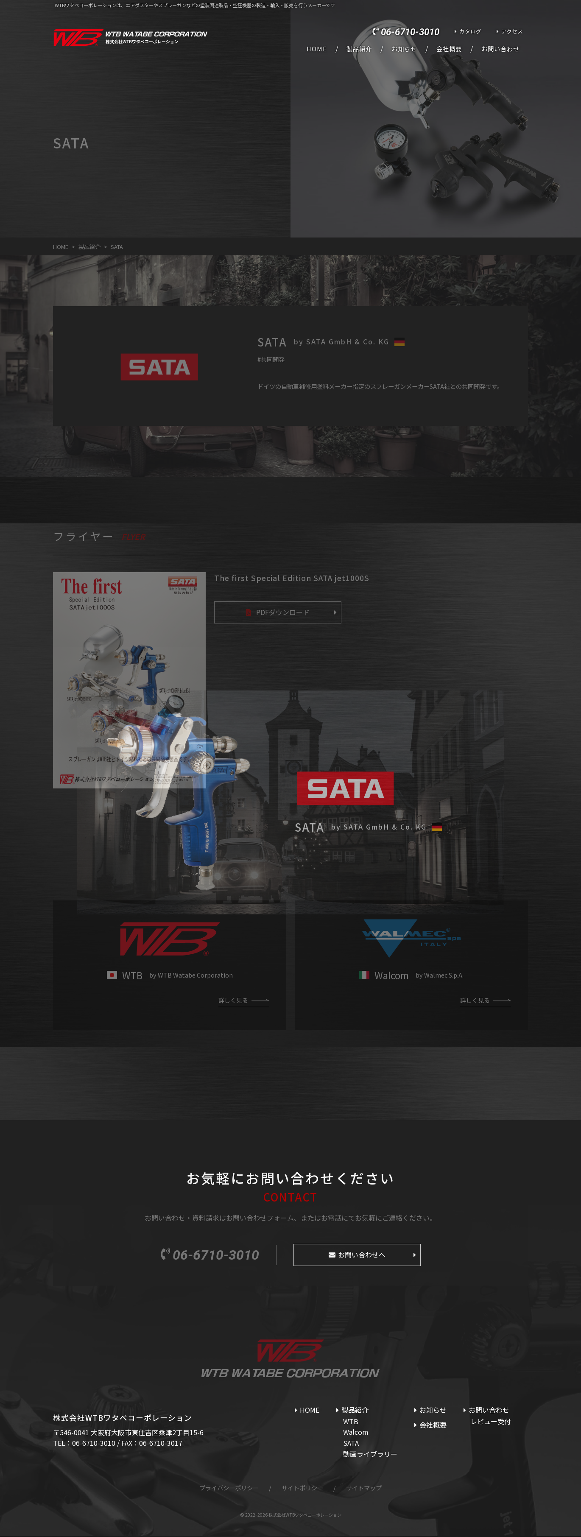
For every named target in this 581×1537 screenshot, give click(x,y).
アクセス (512, 31)
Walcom (356, 1433)
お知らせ (404, 49)
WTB (350, 1422)
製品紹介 (359, 49)
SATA (351, 1444)
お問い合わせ (500, 49)
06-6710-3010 (410, 31)
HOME (317, 49)
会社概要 (449, 49)
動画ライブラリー (370, 1455)
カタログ (470, 31)
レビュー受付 (490, 1422)
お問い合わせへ (361, 1255)
